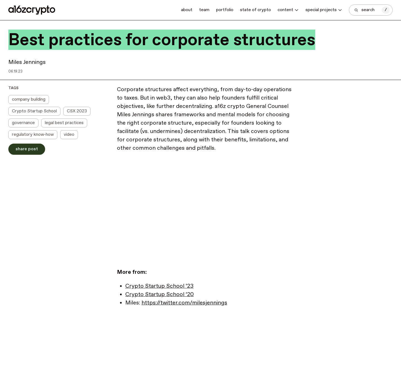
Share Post (27, 149)
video (69, 134)
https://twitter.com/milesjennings (184, 303)
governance (23, 123)
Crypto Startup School (34, 111)
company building (28, 99)
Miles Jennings (27, 62)
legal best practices (64, 123)
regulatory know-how (33, 134)
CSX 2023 (77, 111)
